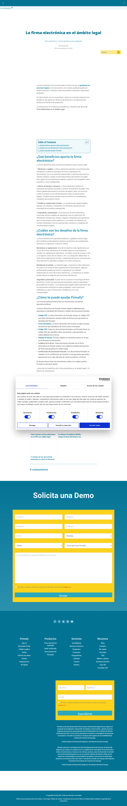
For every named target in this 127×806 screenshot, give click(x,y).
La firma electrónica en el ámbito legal (63, 32)
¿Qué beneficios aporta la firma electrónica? (54, 145)
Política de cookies (56, 799)
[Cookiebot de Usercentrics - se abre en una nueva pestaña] (100, 379)
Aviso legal (46, 799)
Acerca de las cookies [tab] (95, 385)
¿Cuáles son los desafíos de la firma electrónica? (55, 148)
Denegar (32, 425)
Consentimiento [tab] (31, 385)
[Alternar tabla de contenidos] (85, 142)
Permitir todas (94, 425)
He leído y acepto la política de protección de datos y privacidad (44, 587)
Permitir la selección (63, 425)
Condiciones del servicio (70, 799)
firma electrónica (51, 41)
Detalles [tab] (63, 385)
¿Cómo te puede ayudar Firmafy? (50, 151)
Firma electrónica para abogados (70, 41)
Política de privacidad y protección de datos (29, 799)
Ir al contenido (6, 8)
